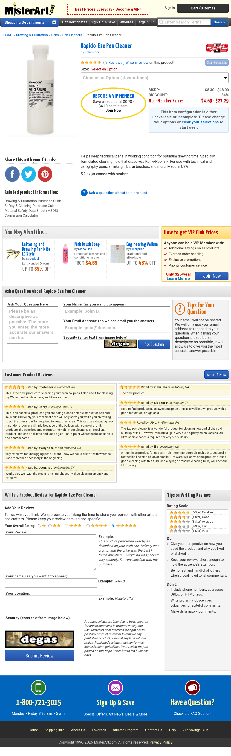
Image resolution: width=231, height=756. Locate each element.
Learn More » (178, 278)
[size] (155, 78)
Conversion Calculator (21, 215)
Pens (55, 35)
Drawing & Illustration (32, 35)
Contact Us (153, 730)
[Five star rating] (113, 525)
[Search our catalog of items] (219, 22)
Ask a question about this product (118, 193)
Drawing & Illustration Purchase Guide (33, 201)
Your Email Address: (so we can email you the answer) (108, 321)
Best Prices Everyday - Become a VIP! (108, 9)
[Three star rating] (66, 525)
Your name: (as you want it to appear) (36, 576)
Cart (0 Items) (203, 8)
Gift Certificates (74, 22)
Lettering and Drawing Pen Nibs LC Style (36, 249)
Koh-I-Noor (92, 52)
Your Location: (17, 593)
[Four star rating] (88, 525)
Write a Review (216, 374)
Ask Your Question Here (28, 304)
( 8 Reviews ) (113, 62)
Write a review (136, 62)
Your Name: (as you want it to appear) (94, 304)
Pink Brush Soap (87, 244)
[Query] (184, 22)
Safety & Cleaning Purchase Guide (30, 206)
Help (172, 730)
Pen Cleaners (72, 35)
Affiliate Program (126, 730)
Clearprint (137, 249)
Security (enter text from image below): (95, 337)
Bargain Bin (145, 22)
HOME (8, 35)
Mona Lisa (85, 249)
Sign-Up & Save (103, 22)
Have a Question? (192, 703)
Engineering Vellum (142, 244)
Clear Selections (217, 62)
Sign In (170, 8)
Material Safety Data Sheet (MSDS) (31, 211)
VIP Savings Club (195, 730)
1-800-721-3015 (38, 703)
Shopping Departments (25, 22)
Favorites (125, 22)
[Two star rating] (50, 525)
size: (99, 69)
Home (33, 730)
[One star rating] (39, 525)
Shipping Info (54, 730)
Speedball (33, 258)
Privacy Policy (161, 742)
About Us (78, 730)
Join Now (113, 110)
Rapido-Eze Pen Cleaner (106, 46)
